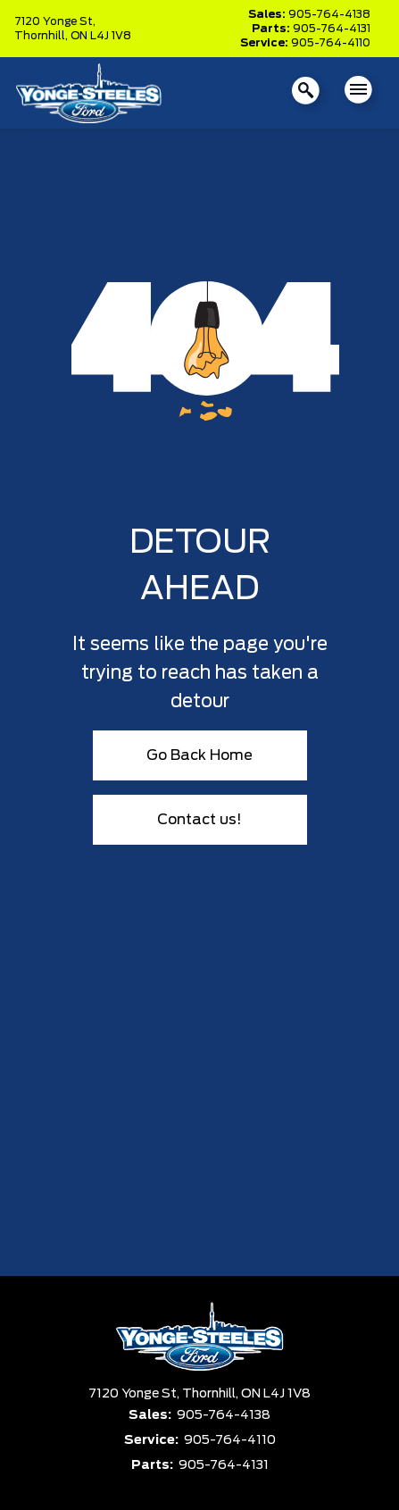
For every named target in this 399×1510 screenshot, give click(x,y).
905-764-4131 (331, 28)
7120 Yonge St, (55, 21)
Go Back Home (199, 755)
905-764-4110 (330, 43)
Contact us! (199, 820)
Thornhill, (42, 35)
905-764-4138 (329, 14)
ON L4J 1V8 (101, 35)
